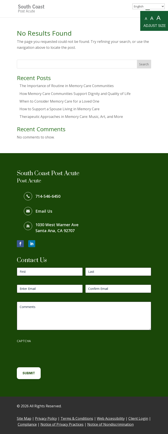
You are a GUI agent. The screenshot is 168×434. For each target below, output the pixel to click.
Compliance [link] (27, 424)
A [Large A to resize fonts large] (158, 18)
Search (144, 64)
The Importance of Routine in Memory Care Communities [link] (66, 85)
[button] (20, 243)
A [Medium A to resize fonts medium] (151, 18)
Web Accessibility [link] (111, 418)
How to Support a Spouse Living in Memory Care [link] (59, 109)
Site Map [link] (24, 418)
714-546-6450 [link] (47, 196)
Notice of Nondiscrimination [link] (110, 424)
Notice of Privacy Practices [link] (62, 424)
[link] (32, 8)
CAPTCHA (24, 341)
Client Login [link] (138, 418)
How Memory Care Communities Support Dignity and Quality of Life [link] (75, 93)
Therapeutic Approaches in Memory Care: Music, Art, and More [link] (71, 116)
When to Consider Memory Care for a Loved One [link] (59, 101)
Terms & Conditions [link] (77, 418)
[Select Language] (148, 6)
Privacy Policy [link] (46, 418)
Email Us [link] (43, 211)
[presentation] (50, 353)
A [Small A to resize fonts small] (146, 19)
